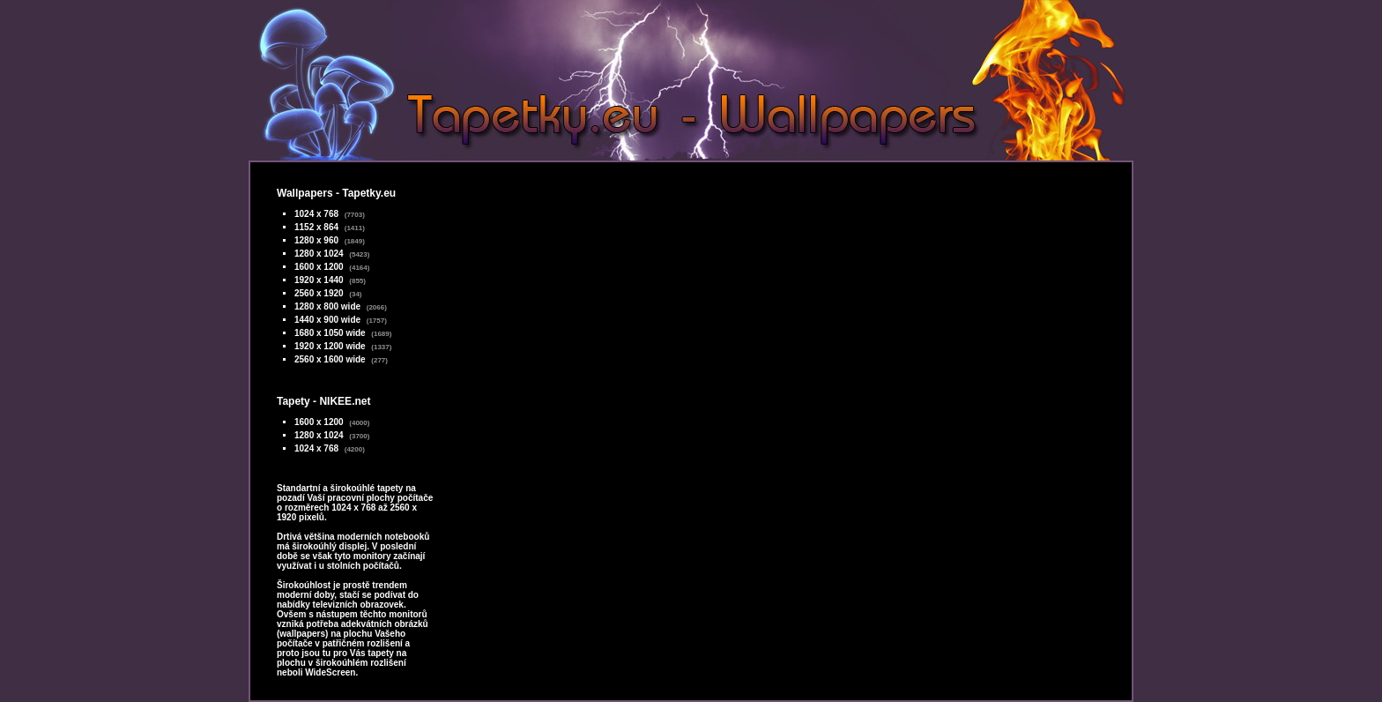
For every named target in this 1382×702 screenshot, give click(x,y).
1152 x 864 (316, 227)
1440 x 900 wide (327, 320)
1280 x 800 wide (327, 306)
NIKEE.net (344, 401)
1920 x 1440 (319, 280)
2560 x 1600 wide (330, 359)
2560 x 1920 (319, 293)
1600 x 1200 (319, 267)
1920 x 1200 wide (330, 346)
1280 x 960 (316, 240)
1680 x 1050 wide (330, 333)
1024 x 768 (316, 214)
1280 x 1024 (319, 253)
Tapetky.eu (369, 193)
